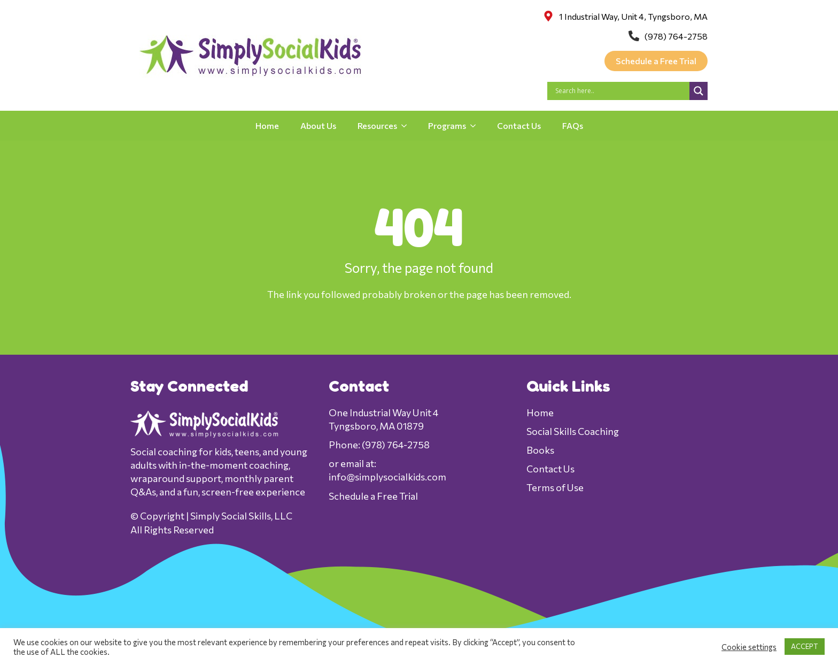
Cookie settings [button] (749, 647)
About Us (318, 125)
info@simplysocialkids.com (387, 477)
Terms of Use (555, 487)
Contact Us (519, 125)
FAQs (572, 125)
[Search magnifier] (698, 91)
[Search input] (621, 91)
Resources (377, 125)
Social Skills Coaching (572, 431)
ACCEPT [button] (804, 646)
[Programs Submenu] (476, 126)
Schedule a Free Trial (373, 496)
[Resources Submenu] (407, 126)
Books (540, 450)
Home (267, 125)
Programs (447, 125)
